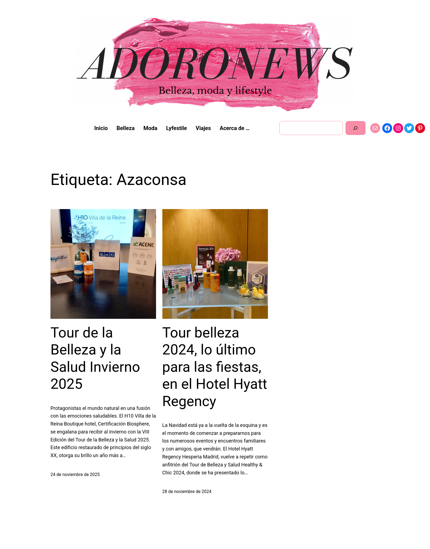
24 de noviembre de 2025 (75, 474)
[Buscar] (356, 128)
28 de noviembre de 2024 (187, 491)
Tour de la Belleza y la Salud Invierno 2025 (95, 358)
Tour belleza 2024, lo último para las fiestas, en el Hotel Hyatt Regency (214, 367)
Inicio (101, 128)
